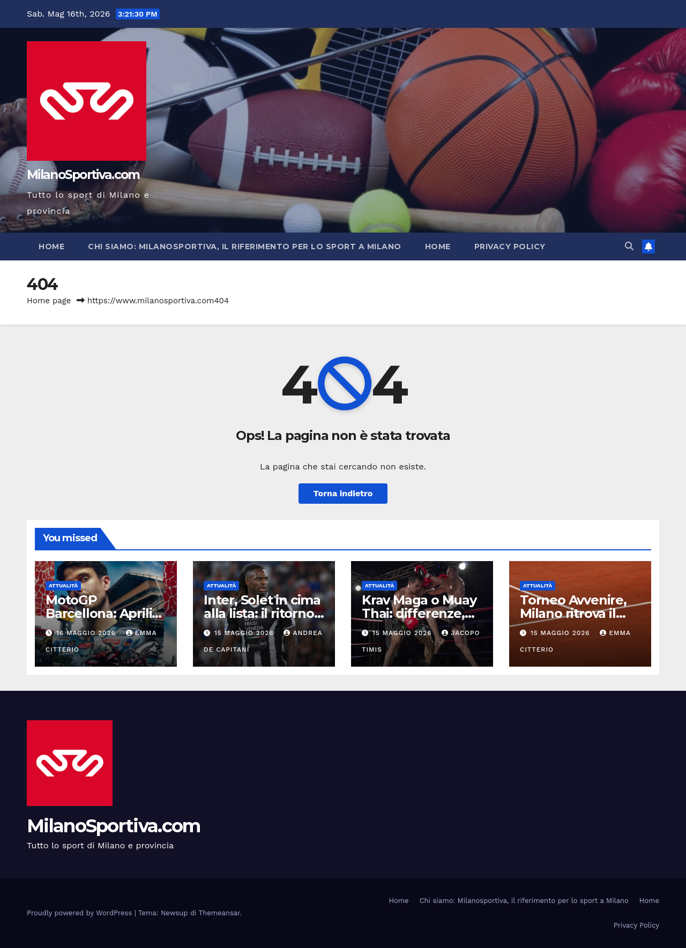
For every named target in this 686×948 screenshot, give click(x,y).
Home (51, 246)
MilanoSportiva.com (83, 174)
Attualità (63, 585)
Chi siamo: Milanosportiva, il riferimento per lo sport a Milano (244, 246)
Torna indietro (343, 493)
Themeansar (219, 913)
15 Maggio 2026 (245, 633)
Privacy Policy (510, 246)
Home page (49, 300)
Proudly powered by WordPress (81, 913)
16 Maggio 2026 (87, 633)
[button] (629, 246)
